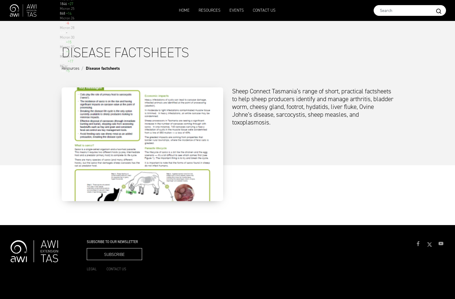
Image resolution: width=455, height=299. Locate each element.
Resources (209, 10)
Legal (92, 269)
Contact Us (264, 10)
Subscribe (114, 254)
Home (184, 10)
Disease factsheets (103, 68)
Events (236, 10)
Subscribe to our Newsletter (112, 242)
